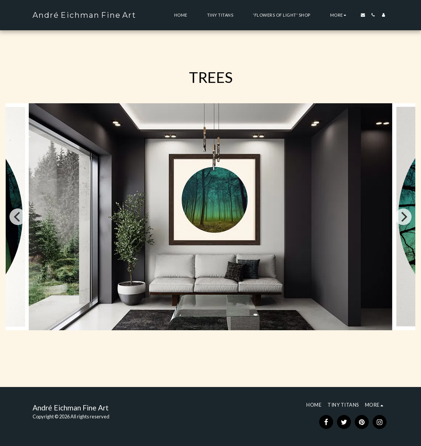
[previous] (17, 216)
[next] (403, 216)
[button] (363, 15)
